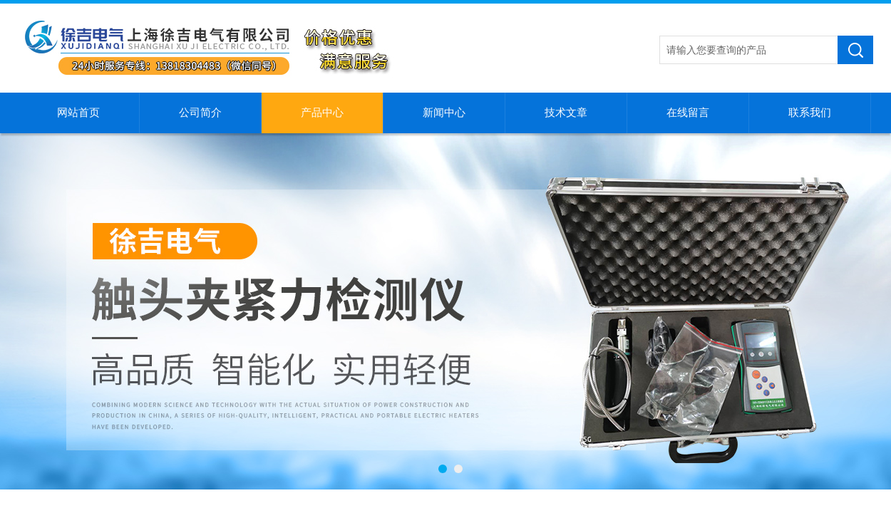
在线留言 (687, 112)
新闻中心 (444, 112)
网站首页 (78, 112)
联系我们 (809, 112)
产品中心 (322, 112)
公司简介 (200, 112)
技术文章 (566, 112)
